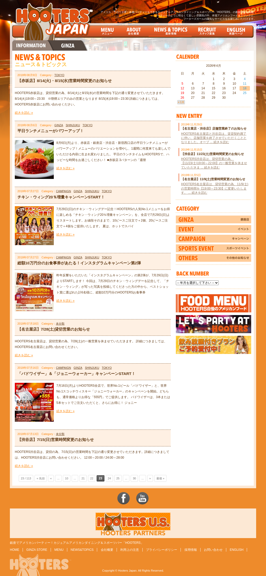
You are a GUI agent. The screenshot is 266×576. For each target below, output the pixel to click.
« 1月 (181, 102)
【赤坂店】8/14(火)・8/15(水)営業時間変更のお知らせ (64, 80)
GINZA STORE (36, 550)
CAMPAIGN (63, 191)
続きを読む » (24, 113)
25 (117, 478)
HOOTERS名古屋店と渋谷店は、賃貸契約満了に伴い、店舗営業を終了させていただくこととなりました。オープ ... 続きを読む (214, 138)
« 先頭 (41, 478)
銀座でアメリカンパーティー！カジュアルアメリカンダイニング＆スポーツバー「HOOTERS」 (77, 543)
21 (83, 478)
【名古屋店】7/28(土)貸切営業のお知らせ (53, 329)
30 (134, 478)
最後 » (160, 478)
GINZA (58, 125)
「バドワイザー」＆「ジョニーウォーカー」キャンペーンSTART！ (76, 373)
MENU (58, 550)
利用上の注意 (129, 550)
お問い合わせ (213, 550)
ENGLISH (236, 550)
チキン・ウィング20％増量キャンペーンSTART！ (61, 197)
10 (66, 478)
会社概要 (107, 550)
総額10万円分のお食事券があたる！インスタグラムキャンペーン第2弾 (79, 263)
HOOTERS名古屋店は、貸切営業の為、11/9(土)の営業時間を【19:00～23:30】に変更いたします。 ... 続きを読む (214, 188)
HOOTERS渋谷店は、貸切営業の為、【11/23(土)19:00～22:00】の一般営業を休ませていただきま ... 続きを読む (214, 163)
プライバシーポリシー (161, 550)
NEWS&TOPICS (82, 550)
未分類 (60, 323)
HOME (14, 550)
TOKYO (59, 75)
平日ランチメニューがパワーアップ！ (50, 131)
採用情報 (190, 550)
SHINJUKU (73, 125)
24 (109, 478)
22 (91, 478)
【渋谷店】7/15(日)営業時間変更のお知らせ (55, 439)
